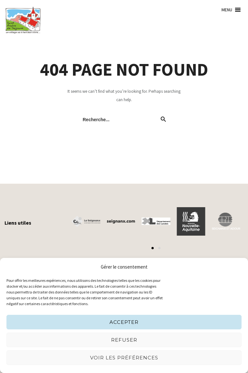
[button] (227, 9)
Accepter (124, 322)
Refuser (124, 340)
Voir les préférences (124, 358)
